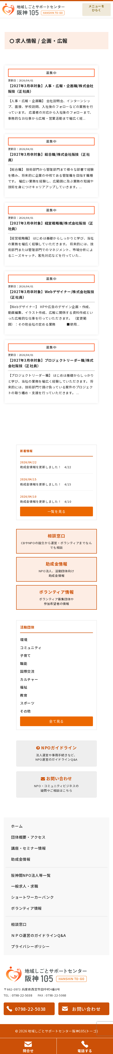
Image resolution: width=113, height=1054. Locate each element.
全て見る (56, 721)
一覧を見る (57, 511)
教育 (23, 695)
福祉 (23, 687)
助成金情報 (20, 859)
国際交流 (27, 671)
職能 (23, 663)
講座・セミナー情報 (28, 848)
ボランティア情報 (26, 908)
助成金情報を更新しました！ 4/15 (45, 484)
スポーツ (27, 703)
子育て (25, 655)
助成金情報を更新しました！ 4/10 (45, 501)
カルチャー (29, 679)
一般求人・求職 (24, 886)
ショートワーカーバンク (32, 897)
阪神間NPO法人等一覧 (31, 875)
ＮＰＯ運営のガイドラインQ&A (38, 935)
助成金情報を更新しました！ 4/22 (45, 467)
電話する (84, 1047)
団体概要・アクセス (28, 837)
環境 (23, 639)
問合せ (28, 1047)
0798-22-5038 (22, 995)
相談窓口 (19, 924)
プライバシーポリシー (30, 946)
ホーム (17, 826)
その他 (25, 711)
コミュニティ (31, 647)
